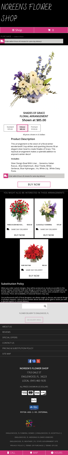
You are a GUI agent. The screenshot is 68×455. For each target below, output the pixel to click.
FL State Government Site (46, 441)
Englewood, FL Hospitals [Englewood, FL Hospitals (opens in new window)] (48, 433)
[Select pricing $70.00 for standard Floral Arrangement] (10, 128)
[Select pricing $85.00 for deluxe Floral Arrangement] (22, 128)
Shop (17, 30)
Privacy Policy (17, 445)
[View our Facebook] (30, 362)
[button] (34, 407)
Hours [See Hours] (56, 452)
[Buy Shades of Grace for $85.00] (34, 184)
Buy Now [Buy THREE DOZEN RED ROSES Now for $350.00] (19, 235)
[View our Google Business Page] (34, 362)
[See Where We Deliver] (34, 320)
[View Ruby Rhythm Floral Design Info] (34, 252)
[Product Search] (34, 306)
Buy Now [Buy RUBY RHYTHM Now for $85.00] (34, 275)
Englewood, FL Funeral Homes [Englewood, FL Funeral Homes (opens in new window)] (20, 433)
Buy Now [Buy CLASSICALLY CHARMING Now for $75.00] (48, 235)
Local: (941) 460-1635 (34, 380)
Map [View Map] (34, 452)
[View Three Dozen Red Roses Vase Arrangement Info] (19, 211)
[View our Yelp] (38, 362)
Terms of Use (52, 445)
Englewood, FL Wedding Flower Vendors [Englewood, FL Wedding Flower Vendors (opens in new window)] (34, 437)
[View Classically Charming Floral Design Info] (48, 211)
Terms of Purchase (35, 445)
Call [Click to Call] (11, 452)
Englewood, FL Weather (21, 441)
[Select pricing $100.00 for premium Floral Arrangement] (34, 128)
